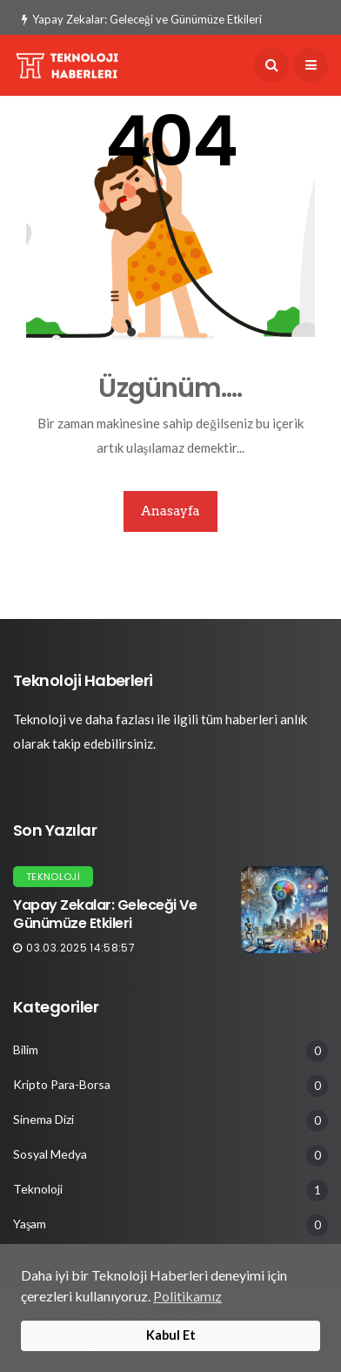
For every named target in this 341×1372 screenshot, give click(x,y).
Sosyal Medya (50, 1154)
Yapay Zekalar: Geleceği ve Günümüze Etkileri (142, 19)
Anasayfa (170, 511)
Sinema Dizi (43, 1120)
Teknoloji (53, 877)
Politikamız (187, 1296)
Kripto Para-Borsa (61, 1085)
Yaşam (29, 1224)
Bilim (25, 1050)
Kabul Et (171, 1335)
